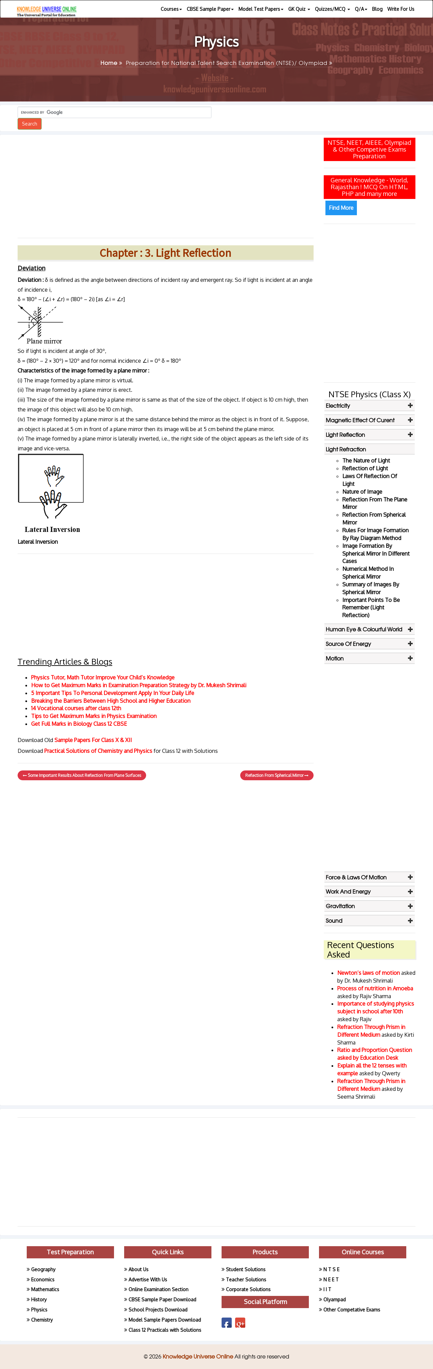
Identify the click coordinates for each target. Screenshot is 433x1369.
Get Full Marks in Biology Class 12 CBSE (79, 723)
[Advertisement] (166, 183)
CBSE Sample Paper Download (162, 1299)
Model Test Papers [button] (260, 9)
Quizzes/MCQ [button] (332, 9)
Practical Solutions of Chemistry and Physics (99, 750)
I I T (327, 1289)
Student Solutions (246, 1269)
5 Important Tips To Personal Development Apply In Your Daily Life (112, 693)
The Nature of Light (366, 460)
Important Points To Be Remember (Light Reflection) (371, 608)
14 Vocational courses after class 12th (76, 708)
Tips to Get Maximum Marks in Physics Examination (94, 716)
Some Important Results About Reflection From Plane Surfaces (82, 775)
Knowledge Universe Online (198, 1356)
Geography (43, 1269)
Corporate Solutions (248, 1289)
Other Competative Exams (351, 1309)
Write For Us (400, 9)
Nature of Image (362, 491)
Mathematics (45, 1289)
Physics (39, 1309)
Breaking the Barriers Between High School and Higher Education (110, 700)
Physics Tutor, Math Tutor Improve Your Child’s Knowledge (103, 677)
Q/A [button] (361, 9)
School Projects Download (158, 1309)
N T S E (331, 1269)
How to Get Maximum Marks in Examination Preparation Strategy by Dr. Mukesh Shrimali (138, 685)
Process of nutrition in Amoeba (375, 988)
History (39, 1299)
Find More (341, 207)
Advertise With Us (148, 1279)
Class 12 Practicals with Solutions (165, 1330)
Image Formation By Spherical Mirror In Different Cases (376, 553)
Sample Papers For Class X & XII (93, 740)
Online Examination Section (158, 1289)
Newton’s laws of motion (369, 972)
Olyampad (334, 1299)
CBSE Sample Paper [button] (210, 9)
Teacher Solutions (246, 1279)
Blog (377, 9)
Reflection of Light (365, 468)
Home (111, 63)
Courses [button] (171, 9)
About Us (139, 1269)
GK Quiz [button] (299, 9)
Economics (42, 1279)
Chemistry (42, 1320)
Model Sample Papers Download (165, 1320)
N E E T (331, 1279)
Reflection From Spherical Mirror (277, 775)
